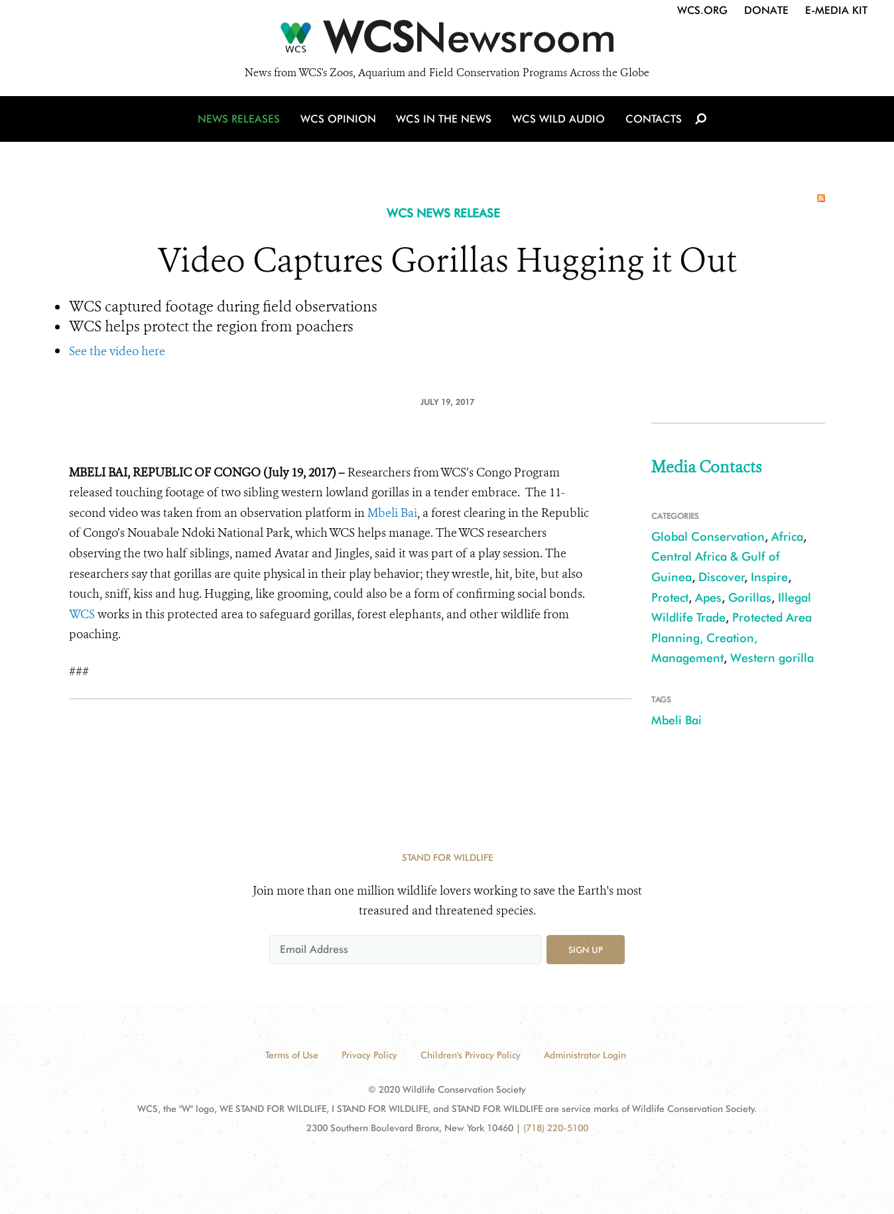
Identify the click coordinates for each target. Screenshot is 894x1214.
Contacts (651, 121)
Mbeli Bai (392, 513)
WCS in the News (444, 121)
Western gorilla (772, 658)
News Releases (241, 121)
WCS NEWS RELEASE (443, 213)
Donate (766, 10)
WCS (82, 614)
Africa (787, 536)
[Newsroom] (447, 41)
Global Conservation (708, 536)
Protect (669, 597)
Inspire (769, 577)
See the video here (117, 351)
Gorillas (749, 597)
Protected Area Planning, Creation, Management (731, 637)
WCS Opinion (339, 121)
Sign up (585, 949)
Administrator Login (585, 1055)
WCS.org (702, 10)
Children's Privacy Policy (470, 1055)
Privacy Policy (369, 1055)
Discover (721, 577)
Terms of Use (291, 1055)
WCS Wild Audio (558, 121)
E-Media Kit (836, 10)
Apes (708, 597)
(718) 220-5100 (555, 1128)
